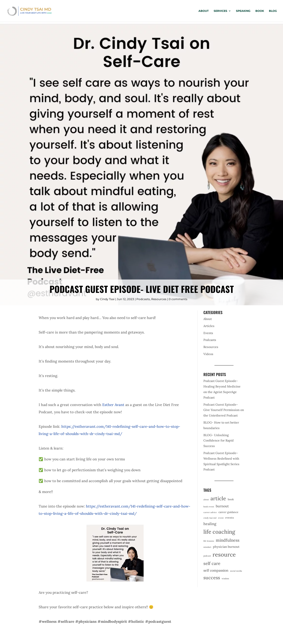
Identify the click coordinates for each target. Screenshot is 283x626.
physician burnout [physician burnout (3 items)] (226, 547)
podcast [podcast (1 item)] (207, 555)
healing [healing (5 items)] (209, 523)
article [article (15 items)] (218, 498)
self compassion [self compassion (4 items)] (215, 570)
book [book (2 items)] (231, 499)
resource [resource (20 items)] (224, 554)
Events (208, 333)
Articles (208, 326)
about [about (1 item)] (206, 499)
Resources (158, 299)
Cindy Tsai (107, 299)
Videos (208, 354)
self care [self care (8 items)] (211, 563)
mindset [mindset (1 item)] (207, 547)
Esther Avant (113, 404)
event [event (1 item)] (221, 517)
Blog (273, 11)
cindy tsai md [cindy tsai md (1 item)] (209, 517)
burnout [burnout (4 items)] (222, 506)
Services (220, 11)
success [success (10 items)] (211, 578)
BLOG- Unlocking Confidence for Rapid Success (218, 440)
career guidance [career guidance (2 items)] (228, 512)
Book (259, 11)
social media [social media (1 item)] (236, 571)
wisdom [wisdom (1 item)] (225, 578)
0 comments (178, 299)
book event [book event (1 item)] (208, 506)
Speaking (243, 11)
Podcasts (143, 299)
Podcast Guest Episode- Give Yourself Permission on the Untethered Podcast (223, 410)
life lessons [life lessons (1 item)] (208, 541)
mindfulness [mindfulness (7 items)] (227, 540)
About (203, 11)
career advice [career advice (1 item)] (210, 512)
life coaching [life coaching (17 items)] (219, 531)
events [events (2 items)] (229, 517)
